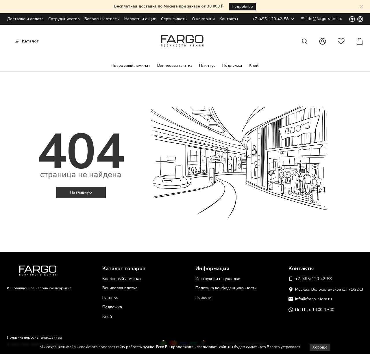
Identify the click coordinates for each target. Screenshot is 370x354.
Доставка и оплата (25, 19)
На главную (81, 192)
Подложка (232, 65)
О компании (203, 19)
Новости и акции (140, 19)
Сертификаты (174, 19)
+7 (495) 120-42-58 (273, 19)
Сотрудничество (64, 19)
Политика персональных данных (34, 337)
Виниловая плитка (174, 65)
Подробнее (242, 6)
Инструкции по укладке (217, 278)
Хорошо (320, 347)
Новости (203, 297)
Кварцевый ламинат (131, 65)
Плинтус (207, 65)
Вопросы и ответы (102, 19)
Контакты (228, 19)
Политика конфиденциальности (226, 288)
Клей (253, 65)
